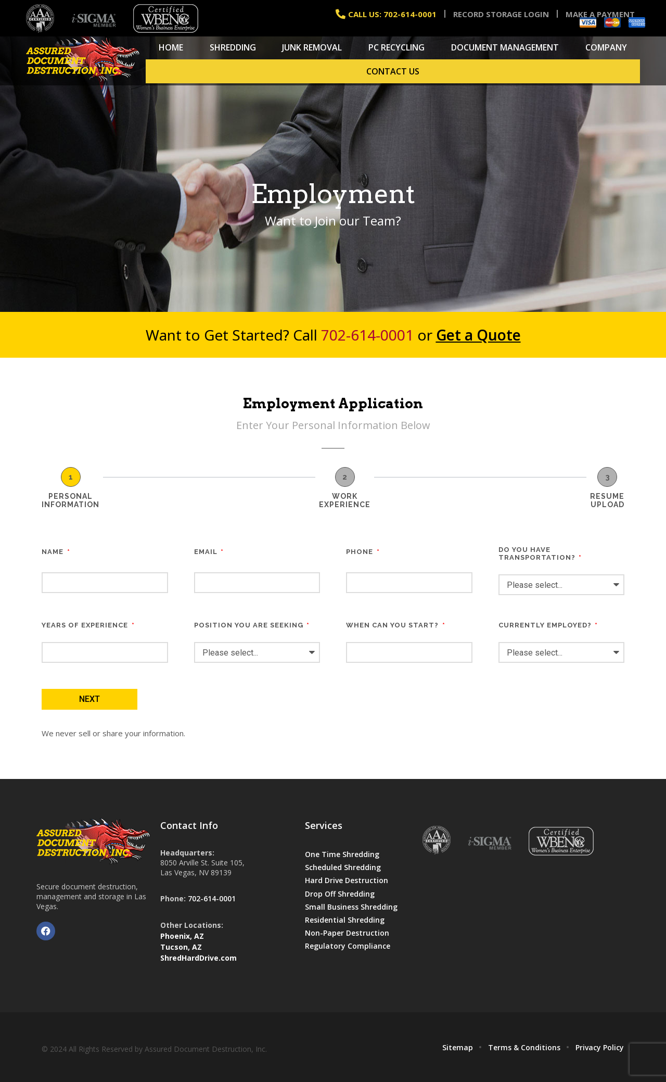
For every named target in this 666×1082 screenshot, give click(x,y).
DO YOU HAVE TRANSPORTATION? (538, 553)
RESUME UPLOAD (607, 500)
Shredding (233, 47)
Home (171, 47)
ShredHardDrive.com (198, 958)
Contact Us (392, 71)
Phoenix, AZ (182, 936)
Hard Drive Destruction (346, 880)
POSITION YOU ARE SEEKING (249, 625)
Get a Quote (478, 335)
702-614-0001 (367, 335)
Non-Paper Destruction (347, 933)
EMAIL (207, 552)
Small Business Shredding (351, 907)
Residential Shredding (345, 920)
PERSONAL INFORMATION (70, 500)
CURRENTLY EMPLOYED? (546, 625)
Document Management (505, 47)
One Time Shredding (342, 854)
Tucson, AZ (181, 947)
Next (89, 699)
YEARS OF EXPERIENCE (86, 625)
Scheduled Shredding (343, 867)
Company (606, 47)
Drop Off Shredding (340, 894)
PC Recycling (396, 47)
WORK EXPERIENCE (344, 500)
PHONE (360, 552)
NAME (54, 552)
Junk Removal (312, 47)
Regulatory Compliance (347, 946)
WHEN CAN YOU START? (393, 625)
